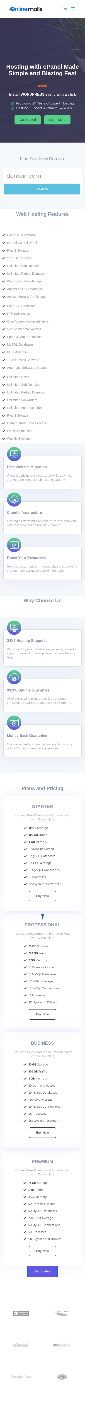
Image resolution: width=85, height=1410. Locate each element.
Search (42, 189)
